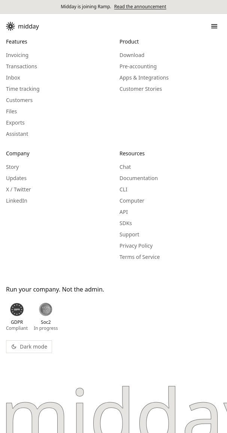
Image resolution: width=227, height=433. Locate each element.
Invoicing (17, 55)
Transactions (21, 66)
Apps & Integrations (144, 77)
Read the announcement (140, 7)
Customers (19, 100)
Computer (131, 200)
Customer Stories (140, 88)
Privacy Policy (135, 245)
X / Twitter (18, 189)
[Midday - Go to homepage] (22, 26)
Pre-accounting (138, 66)
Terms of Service (139, 256)
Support (129, 234)
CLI (123, 189)
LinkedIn (16, 200)
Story (12, 166)
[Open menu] (213, 26)
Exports (15, 122)
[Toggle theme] (29, 346)
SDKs (125, 223)
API (123, 211)
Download (132, 55)
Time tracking (23, 88)
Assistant (17, 133)
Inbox (13, 77)
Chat (125, 166)
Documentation (138, 178)
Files (11, 111)
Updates (16, 178)
